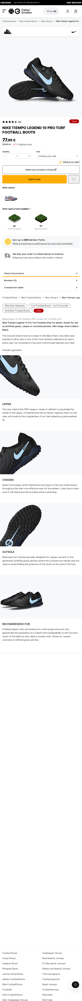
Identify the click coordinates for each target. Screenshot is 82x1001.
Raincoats (47, 994)
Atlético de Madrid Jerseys (56, 968)
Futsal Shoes (9, 958)
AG (14, 226)
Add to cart (34, 179)
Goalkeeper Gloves (52, 953)
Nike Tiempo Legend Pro (67, 21)
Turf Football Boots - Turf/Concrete (49, 305)
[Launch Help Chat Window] (75, 984)
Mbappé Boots (10, 968)
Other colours (8, 188)
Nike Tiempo (47, 21)
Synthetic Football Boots (17, 310)
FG (41, 226)
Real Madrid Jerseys (53, 958)
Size (38, 152)
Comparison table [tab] (13, 287)
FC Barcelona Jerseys (54, 963)
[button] (30, 209)
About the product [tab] (14, 273)
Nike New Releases (15, 305)
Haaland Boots (10, 963)
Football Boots (9, 21)
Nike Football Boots (28, 21)
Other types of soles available (16, 209)
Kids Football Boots (12, 994)
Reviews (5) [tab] (10, 280)
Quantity (6, 152)
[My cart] (76, 11)
